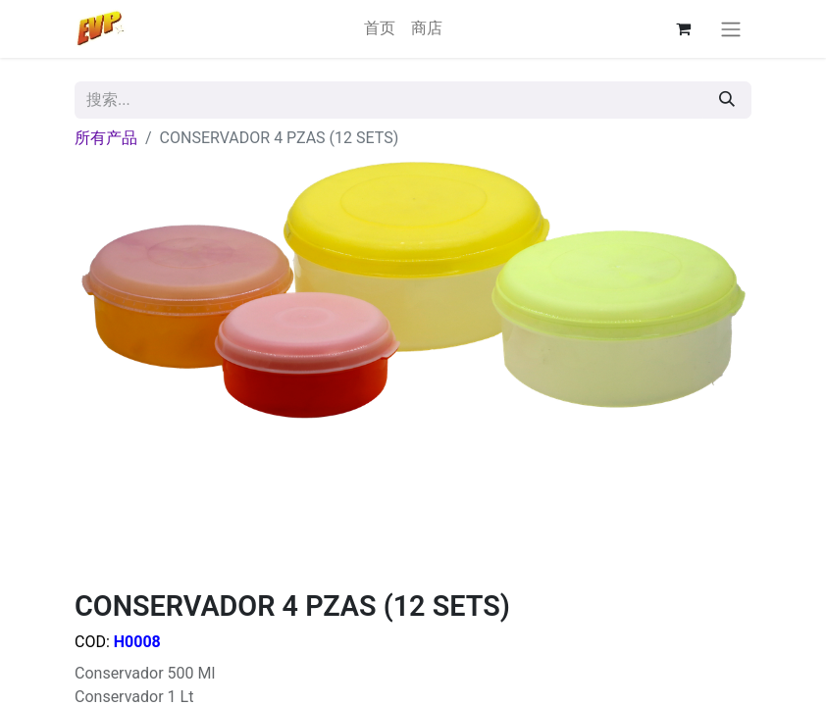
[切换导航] (730, 29)
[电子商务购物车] (682, 28)
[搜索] (726, 100)
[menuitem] (379, 28)
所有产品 (106, 137)
